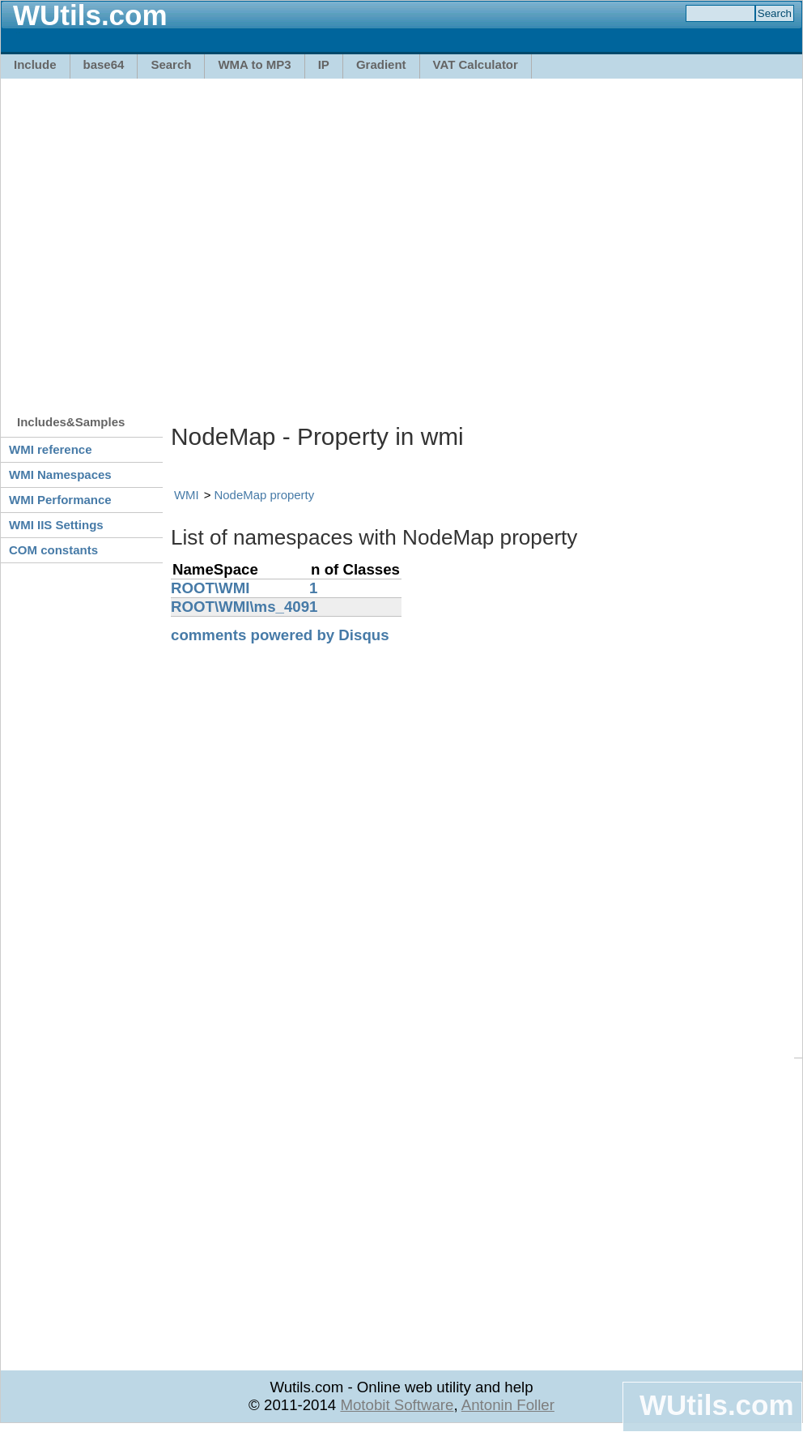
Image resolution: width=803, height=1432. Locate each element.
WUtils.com (716, 1405)
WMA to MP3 (254, 64)
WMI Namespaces (60, 474)
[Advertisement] (152, 239)
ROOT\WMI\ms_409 (240, 606)
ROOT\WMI (210, 587)
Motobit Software (396, 1404)
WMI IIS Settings (56, 525)
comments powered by (280, 634)
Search (171, 64)
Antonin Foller (507, 1404)
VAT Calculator (475, 64)
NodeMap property (265, 495)
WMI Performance (60, 500)
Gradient (381, 64)
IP (323, 64)
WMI (186, 495)
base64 (104, 64)
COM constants (53, 550)
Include (35, 64)
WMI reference (50, 449)
